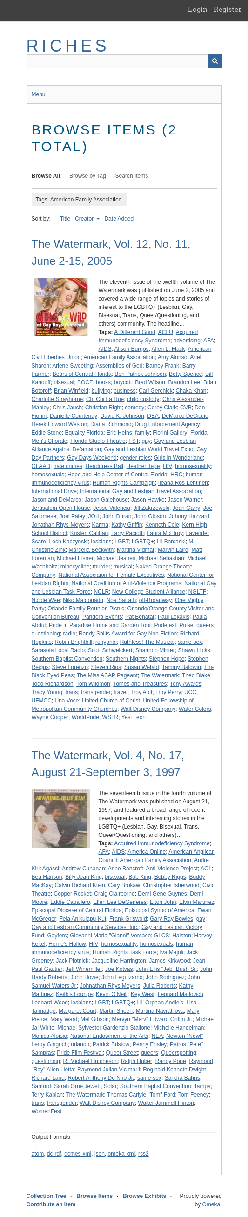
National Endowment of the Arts (109, 1036)
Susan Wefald (141, 667)
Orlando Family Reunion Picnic (85, 608)
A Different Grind (134, 332)
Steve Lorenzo (70, 667)
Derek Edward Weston (59, 424)
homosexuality (193, 466)
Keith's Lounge (74, 994)
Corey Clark (162, 407)
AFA (208, 340)
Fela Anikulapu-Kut (83, 919)
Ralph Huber (136, 1061)
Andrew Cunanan (83, 868)
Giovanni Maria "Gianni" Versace (110, 935)
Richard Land (48, 1078)
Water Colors (195, 709)
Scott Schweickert (110, 650)
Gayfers (57, 935)
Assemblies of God (119, 365)
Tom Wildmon (93, 684)
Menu (39, 94)
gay (145, 441)
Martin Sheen (116, 1011)
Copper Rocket (72, 893)
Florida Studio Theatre (98, 441)
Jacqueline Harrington (119, 960)
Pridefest (165, 625)
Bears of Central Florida (82, 374)
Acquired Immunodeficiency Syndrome (161, 843)
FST (133, 441)
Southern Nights (126, 658)
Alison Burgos (131, 349)
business (124, 391)
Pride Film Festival (80, 1053)
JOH (94, 516)
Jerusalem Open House (61, 508)
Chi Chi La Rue (105, 399)
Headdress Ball (104, 466)
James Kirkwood (169, 960)
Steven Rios (106, 667)
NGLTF (197, 591)
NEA (157, 1036)
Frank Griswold (128, 919)
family (142, 432)
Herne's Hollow (67, 944)
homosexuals (48, 474)
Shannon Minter (155, 650)
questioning (46, 633)
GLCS (161, 935)
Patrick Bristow (111, 1044)
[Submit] (215, 61)
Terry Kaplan (47, 1094)
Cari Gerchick (156, 391)
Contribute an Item (51, 1204)
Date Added (119, 218)
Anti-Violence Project (172, 868)
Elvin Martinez (196, 902)
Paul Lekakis (173, 617)
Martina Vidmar (135, 550)
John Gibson (150, 516)
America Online (146, 852)
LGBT (121, 541)
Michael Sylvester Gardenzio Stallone (104, 1027)
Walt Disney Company (148, 709)
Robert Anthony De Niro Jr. (101, 1078)
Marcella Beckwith (91, 550)
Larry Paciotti (127, 533)
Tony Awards (185, 684)
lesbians (101, 541)
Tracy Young (47, 692)
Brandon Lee (184, 382)
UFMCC (42, 700)
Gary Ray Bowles (171, 919)
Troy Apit (141, 692)
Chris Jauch (67, 407)
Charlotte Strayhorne (57, 399)
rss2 (143, 1153)
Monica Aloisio (49, 1036)
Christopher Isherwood (171, 885)
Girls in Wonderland (178, 458)
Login (198, 9)
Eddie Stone (47, 432)
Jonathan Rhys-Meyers (60, 525)
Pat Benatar (139, 617)
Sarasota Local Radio (58, 650)
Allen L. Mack (168, 349)
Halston (181, 935)
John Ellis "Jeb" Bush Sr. (166, 969)
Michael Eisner (75, 558)
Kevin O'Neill (111, 994)
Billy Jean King (83, 877)
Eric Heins (119, 432)
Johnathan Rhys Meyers (110, 986)
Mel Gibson (94, 1019)
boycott (123, 382)
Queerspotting (178, 1053)
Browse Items (94, 1196)
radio (69, 633)
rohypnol (106, 642)
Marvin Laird (173, 550)
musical (123, 566)
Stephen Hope (167, 658)
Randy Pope (170, 1061)
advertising (187, 340)
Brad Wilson (150, 382)
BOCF (85, 382)
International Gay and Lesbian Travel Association (140, 491)
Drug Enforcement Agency (167, 424)
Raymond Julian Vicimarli (108, 1069)
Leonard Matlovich (180, 994)
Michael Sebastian (161, 558)
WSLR (110, 717)
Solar (110, 1086)
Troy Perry (168, 692)
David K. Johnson (122, 416)
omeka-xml (121, 1153)
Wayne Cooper (50, 717)
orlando (80, 1044)
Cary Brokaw (124, 885)
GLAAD (41, 466)
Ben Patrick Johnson (140, 374)
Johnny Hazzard (189, 516)
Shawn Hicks (194, 650)
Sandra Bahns (182, 1078)
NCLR (101, 591)
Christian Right (103, 407)
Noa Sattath (121, 600)
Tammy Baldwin (181, 667)
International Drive (54, 491)
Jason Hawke (148, 499)
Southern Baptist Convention (67, 658)
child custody (143, 399)
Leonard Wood (50, 1002)
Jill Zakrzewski (151, 508)
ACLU (165, 332)
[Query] (124, 61)
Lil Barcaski (171, 541)
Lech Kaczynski (68, 541)
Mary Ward (63, 1019)
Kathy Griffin (127, 525)
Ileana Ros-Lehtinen (183, 483)
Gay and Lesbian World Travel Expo (149, 449)
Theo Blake (196, 675)
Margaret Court (77, 1011)
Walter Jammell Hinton (166, 1103)
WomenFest (46, 1111)
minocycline (75, 566)
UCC (190, 692)
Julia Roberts (159, 986)
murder (101, 566)
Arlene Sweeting (72, 365)
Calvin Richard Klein (80, 885)
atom (38, 1153)
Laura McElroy (165, 533)
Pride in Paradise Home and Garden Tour (100, 625)
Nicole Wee (46, 600)
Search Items (131, 176)
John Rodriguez (165, 977)
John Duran (116, 516)
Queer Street (122, 1053)
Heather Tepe (143, 466)
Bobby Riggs (170, 877)
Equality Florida (84, 432)
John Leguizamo (121, 977)
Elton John (163, 902)
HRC (176, 474)
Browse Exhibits (144, 1196)
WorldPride (85, 717)
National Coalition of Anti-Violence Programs (126, 583)
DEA (153, 416)
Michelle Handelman (179, 1027)
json (99, 1153)
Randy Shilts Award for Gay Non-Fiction (128, 633)
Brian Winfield (71, 391)
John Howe (85, 977)
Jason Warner (185, 499)
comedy (134, 407)
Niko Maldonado (83, 600)
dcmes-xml (77, 1153)
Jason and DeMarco (56, 499)
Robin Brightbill (74, 642)
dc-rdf (54, 1153)
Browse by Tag (87, 176)
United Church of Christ (111, 700)
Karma (100, 525)
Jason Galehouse (106, 499)
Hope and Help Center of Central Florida (117, 474)
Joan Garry (186, 508)
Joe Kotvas (119, 969)
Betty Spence (185, 374)
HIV (167, 466)
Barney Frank (162, 365)
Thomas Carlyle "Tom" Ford (141, 1094)
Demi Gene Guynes (162, 893)
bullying (101, 391)
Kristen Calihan (89, 533)
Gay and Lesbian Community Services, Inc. (85, 927)
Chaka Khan (190, 391)
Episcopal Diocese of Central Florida (77, 910)
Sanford (41, 1086)
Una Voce (67, 700)
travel (120, 692)
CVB (186, 407)
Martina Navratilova (160, 1011)
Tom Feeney (193, 1094)
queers (205, 625)
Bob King (139, 877)
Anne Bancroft (125, 868)
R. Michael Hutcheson (90, 1061)
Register (227, 9)
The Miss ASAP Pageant (107, 675)
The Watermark (160, 675)
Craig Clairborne (114, 893)
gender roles (135, 458)
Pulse (186, 625)
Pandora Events (102, 617)
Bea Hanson (47, 877)
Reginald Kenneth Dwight (174, 1069)
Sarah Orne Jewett (77, 1086)
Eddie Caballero (70, 902)
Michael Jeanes (116, 558)
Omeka (211, 1204)
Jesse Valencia (111, 508)
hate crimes (68, 466)
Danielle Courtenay (73, 416)
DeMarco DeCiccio (185, 416)
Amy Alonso (172, 357)
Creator (85, 218)
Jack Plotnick (72, 960)
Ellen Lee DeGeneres (120, 902)
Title (65, 218)
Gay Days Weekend (92, 458)
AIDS (105, 349)
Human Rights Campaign (124, 483)
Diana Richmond (111, 424)
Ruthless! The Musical (147, 642)
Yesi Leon (133, 717)
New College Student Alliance (148, 591)
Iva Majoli (171, 952)
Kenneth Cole (162, 525)
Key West (142, 994)
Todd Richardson (53, 684)
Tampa (202, 1086)
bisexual (64, 382)
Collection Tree (47, 1196)
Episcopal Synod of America (159, 910)
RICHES (68, 45)
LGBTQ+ (143, 541)
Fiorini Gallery (170, 432)
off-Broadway (155, 600)
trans (71, 692)
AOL (206, 868)
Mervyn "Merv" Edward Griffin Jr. (152, 1019)
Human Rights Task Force (125, 952)
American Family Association (119, 357)
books (103, 382)
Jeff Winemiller (84, 969)
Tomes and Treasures (140, 684)
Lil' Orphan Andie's (160, 1002)
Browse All (46, 176)
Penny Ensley (150, 1044)
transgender (96, 692)
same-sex (190, 642)
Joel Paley (72, 516)
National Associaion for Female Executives (111, 575)
